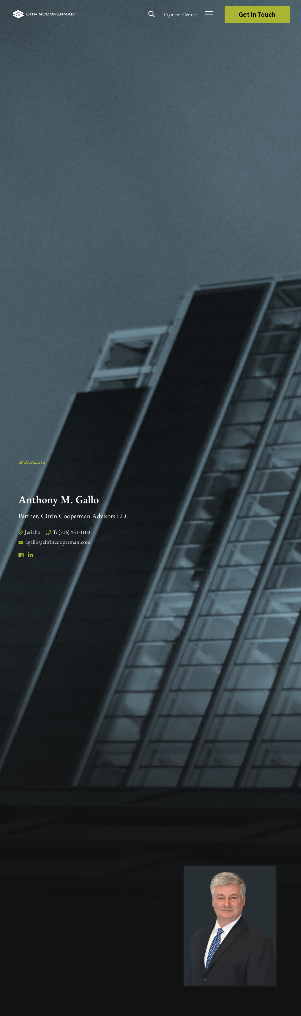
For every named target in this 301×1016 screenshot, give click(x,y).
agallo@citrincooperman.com (58, 542)
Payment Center (180, 14)
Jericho (32, 532)
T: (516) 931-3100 (71, 532)
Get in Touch (257, 14)
